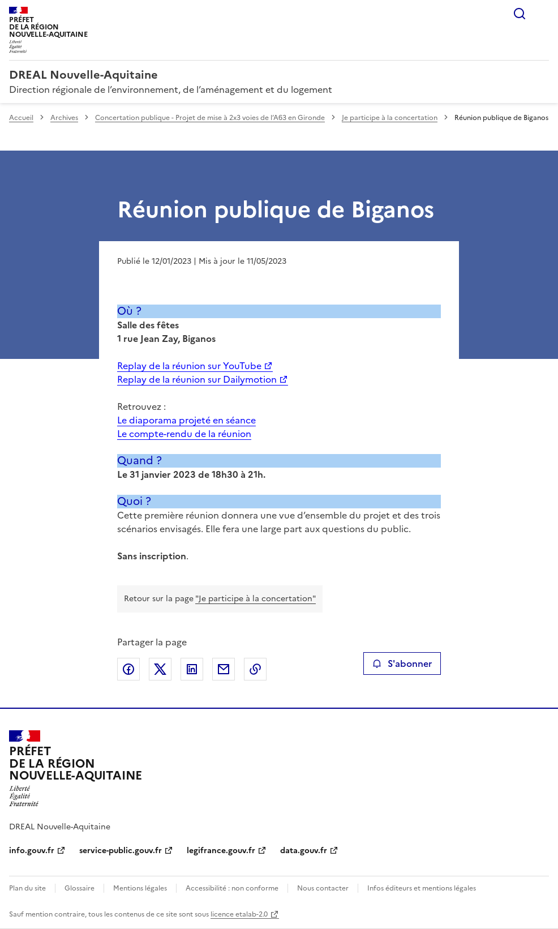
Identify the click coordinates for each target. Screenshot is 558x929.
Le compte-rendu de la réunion (184, 433)
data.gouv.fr (303, 851)
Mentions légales (140, 888)
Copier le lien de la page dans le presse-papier (255, 669)
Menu (542, 13)
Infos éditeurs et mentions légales (421, 888)
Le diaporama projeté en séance (186, 420)
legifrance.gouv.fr (221, 851)
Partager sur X (160, 669)
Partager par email (223, 669)
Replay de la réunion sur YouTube (189, 366)
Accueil (21, 118)
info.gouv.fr (31, 851)
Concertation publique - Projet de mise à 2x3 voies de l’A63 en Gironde (210, 118)
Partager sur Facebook (128, 669)
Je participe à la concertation (389, 118)
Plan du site (27, 888)
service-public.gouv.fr (120, 851)
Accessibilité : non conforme (232, 888)
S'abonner (402, 663)
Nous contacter (323, 888)
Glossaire (80, 888)
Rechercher (519, 13)
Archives (64, 118)
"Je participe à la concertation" (255, 599)
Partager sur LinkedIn (192, 669)
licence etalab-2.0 (239, 914)
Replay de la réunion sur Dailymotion (197, 379)
